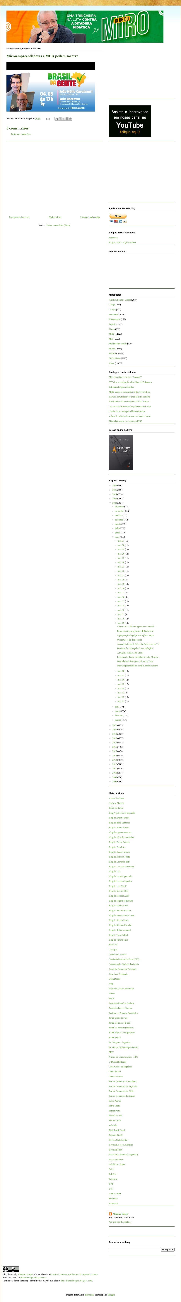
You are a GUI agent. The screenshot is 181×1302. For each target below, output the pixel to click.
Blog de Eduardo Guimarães (121, 837)
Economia (113, 314)
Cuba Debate (114, 979)
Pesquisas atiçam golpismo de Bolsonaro (135, 631)
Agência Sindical (116, 803)
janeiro (118, 720)
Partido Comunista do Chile (121, 1091)
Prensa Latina (115, 1120)
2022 (114, 503)
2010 (114, 773)
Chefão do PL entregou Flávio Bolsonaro (127, 411)
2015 (114, 751)
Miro (111, 339)
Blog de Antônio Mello (119, 817)
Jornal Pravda (115, 1037)
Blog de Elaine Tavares (119, 842)
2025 (114, 490)
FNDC (112, 998)
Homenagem (114, 319)
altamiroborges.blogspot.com (33, 1277)
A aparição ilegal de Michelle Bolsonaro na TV (138, 644)
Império (112, 324)
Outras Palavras (116, 1076)
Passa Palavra (115, 1101)
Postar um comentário (20, 134)
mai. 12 (121, 610)
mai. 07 (121, 675)
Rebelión (113, 1125)
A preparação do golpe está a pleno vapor (135, 635)
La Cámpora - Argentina (120, 1042)
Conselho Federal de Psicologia (123, 969)
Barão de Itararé (116, 808)
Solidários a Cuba (117, 1164)
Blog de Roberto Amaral (120, 930)
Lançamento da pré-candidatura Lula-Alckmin (137, 657)
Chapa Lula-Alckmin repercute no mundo (135, 626)
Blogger (111, 1294)
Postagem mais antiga (90, 217)
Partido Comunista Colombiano (123, 1081)
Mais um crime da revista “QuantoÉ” (125, 377)
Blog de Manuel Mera (119, 891)
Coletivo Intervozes (117, 954)
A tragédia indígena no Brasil (130, 652)
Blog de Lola (115, 871)
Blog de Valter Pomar (118, 940)
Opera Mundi (115, 1071)
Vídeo (111, 363)
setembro (119, 519)
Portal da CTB (115, 1115)
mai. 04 (121, 688)
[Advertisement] (54, 177)
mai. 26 (121, 554)
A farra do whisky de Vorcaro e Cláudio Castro (130, 416)
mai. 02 (121, 697)
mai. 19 (121, 584)
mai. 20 (121, 579)
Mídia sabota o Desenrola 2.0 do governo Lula (129, 392)
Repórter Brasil (116, 1135)
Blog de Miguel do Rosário (121, 901)
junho (118, 532)
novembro (120, 511)
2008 (114, 781)
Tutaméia (113, 1179)
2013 (114, 760)
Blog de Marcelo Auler (119, 896)
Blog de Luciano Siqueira (120, 881)
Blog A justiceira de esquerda (122, 813)
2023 (114, 498)
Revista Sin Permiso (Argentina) (123, 1154)
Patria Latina (114, 1105)
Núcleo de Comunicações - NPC (123, 1057)
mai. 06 (121, 679)
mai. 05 (121, 684)
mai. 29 (121, 549)
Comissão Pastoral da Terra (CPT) (124, 959)
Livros (112, 329)
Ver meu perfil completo (120, 1222)
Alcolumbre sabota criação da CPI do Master (129, 401)
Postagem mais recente (19, 217)
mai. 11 (121, 614)
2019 (114, 734)
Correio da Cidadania (118, 974)
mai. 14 (121, 605)
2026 (114, 485)
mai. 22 (121, 571)
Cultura (112, 309)
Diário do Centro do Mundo (121, 988)
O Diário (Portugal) (117, 1062)
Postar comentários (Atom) (59, 225)
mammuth (89, 1294)
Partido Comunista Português (122, 1096)
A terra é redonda (116, 798)
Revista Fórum (115, 1149)
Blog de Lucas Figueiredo (120, 876)
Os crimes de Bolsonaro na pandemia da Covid (130, 406)
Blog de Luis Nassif (118, 886)
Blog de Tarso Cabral (118, 935)
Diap (111, 983)
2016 (114, 747)
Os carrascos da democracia (129, 640)
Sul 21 (112, 1169)
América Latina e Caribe (120, 300)
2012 (114, 764)
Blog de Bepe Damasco (119, 822)
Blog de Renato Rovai (119, 920)
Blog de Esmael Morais (119, 852)
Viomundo (113, 1203)
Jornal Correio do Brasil (119, 1023)
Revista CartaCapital (118, 1140)
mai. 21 (121, 575)
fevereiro (119, 715)
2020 (114, 729)
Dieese (112, 993)
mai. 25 (121, 558)
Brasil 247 (113, 944)
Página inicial (55, 217)
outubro (118, 515)
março (118, 711)
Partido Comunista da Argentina (123, 1086)
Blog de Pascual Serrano (120, 910)
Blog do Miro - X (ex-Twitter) (122, 242)
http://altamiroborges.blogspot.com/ (76, 1280)
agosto (118, 524)
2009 (114, 777)
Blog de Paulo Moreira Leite (121, 915)
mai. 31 (121, 541)
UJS (111, 1189)
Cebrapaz (113, 949)
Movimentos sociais (118, 343)
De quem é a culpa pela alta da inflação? (135, 648)
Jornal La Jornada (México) (121, 1027)
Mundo (112, 348)
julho (117, 528)
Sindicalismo (115, 358)
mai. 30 (121, 545)
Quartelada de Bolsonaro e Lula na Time (135, 661)
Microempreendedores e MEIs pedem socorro (137, 665)
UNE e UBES (115, 1193)
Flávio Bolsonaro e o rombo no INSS (125, 421)
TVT (111, 1184)
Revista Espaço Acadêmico (121, 1144)
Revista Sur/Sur (116, 1159)
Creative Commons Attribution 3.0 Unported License (74, 1274)
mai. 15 (121, 601)
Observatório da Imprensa (120, 1066)
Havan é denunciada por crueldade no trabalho (129, 396)
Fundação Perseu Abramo (120, 1008)
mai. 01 (121, 701)
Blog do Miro (9, 1274)
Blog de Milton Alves (118, 905)
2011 (114, 768)
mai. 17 (121, 592)
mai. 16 (121, 597)
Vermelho (113, 1198)
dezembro (119, 506)
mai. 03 (121, 692)
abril (117, 706)
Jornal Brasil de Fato (118, 1018)
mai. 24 (121, 562)
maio (117, 537)
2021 (114, 725)
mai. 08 (121, 671)
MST (111, 1052)
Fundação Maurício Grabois (121, 1003)
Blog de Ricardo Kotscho (120, 925)
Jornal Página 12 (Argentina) (122, 1032)
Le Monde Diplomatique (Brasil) (123, 1047)
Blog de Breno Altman (119, 827)
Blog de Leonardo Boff (119, 861)
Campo (112, 304)
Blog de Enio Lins (117, 847)
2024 (114, 494)
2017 (114, 742)
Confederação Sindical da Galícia (124, 964)
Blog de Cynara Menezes (120, 832)
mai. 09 (121, 623)
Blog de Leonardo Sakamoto (121, 866)
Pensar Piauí (114, 1110)
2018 (114, 738)
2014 (114, 755)
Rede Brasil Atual (117, 1130)
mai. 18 (121, 588)
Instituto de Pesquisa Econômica (123, 1013)
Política (112, 353)
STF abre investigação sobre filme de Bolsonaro (130, 382)
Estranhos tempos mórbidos (121, 387)
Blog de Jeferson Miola (119, 856)
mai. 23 (121, 566)
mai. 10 (121, 618)
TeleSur (112, 1174)
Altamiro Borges (120, 1214)
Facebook (113, 237)
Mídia (111, 334)
